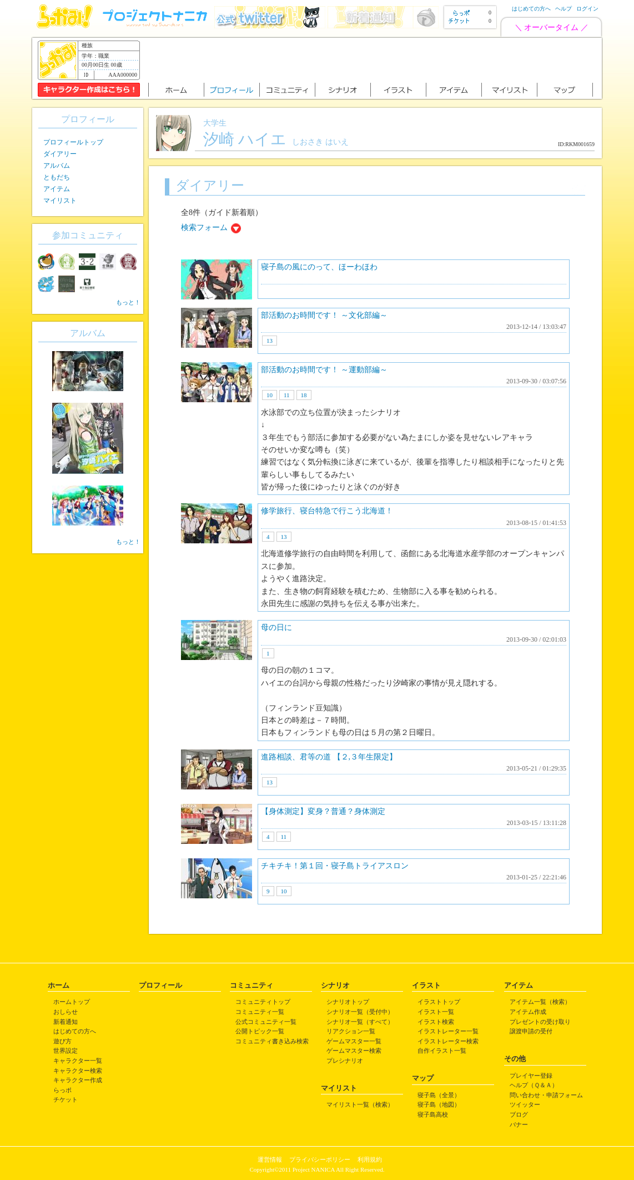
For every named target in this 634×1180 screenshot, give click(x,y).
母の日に (276, 627)
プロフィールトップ (73, 142)
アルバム (56, 165)
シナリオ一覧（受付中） (360, 1011)
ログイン (587, 9)
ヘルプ (563, 9)
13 (269, 340)
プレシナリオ (344, 1060)
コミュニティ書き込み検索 (272, 1041)
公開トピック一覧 (259, 1031)
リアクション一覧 (350, 1031)
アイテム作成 (528, 1011)
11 (287, 395)
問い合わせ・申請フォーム (546, 1095)
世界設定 (65, 1050)
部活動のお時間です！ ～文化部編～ (324, 315)
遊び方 (62, 1041)
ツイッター (525, 1104)
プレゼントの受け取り (540, 1021)
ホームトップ (71, 1001)
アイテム (56, 189)
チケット (65, 1099)
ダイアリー (60, 154)
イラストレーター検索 (448, 1041)
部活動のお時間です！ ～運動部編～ (324, 370)
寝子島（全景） (438, 1095)
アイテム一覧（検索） (540, 1001)
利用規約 (370, 1159)
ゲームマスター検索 (353, 1050)
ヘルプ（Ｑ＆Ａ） (534, 1085)
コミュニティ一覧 (259, 1011)
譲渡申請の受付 (531, 1031)
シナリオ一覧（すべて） (360, 1021)
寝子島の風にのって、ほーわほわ (319, 267)
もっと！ (128, 302)
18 (304, 395)
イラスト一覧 (435, 1011)
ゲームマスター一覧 (353, 1041)
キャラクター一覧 (77, 1060)
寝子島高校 (432, 1114)
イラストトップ (438, 1001)
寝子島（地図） (438, 1104)
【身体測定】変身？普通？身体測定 (323, 811)
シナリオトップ (347, 1001)
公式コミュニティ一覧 (265, 1021)
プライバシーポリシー (319, 1159)
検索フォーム (204, 227)
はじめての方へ (531, 9)
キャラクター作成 (77, 1080)
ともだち (56, 177)
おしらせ (65, 1011)
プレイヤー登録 (531, 1075)
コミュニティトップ (262, 1001)
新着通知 (65, 1021)
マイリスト (60, 200)
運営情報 (270, 1159)
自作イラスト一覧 (441, 1050)
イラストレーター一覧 (448, 1031)
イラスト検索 (435, 1021)
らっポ (62, 1090)
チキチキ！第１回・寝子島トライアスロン (335, 866)
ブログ (519, 1114)
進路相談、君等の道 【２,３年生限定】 (329, 757)
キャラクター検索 (77, 1070)
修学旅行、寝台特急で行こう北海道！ (327, 511)
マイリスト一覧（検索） (360, 1104)
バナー (519, 1124)
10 (269, 395)
